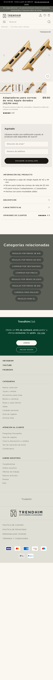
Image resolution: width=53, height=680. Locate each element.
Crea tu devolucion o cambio (16, 441)
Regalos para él (26, 299)
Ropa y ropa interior (12, 403)
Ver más (41, 333)
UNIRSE (26, 343)
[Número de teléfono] (26, 151)
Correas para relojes (26, 292)
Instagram (8, 361)
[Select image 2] (17, 87)
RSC (5, 483)
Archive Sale (8, 418)
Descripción (26, 200)
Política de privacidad (14, 529)
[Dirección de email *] (26, 144)
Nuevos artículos (10, 476)
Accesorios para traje (12, 395)
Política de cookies (13, 525)
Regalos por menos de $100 (26, 260)
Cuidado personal (11, 410)
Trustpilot (26, 499)
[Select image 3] (29, 87)
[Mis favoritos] (44, 16)
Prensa (6, 479)
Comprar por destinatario (26, 266)
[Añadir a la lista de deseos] (47, 76)
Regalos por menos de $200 (26, 279)
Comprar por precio (26, 273)
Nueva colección (10, 388)
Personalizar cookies (14, 534)
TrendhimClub (9, 464)
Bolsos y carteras (11, 399)
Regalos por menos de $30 (26, 253)
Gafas (5, 407)
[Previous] (4, 55)
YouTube (7, 365)
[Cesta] (48, 16)
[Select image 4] (40, 87)
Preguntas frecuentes (12, 433)
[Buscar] (29, 22)
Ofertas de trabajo (11, 472)
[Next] (49, 55)
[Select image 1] (5, 87)
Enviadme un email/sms (26, 161)
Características (26, 207)
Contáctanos (8, 449)
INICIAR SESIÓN (26, 350)
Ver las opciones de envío (14, 445)
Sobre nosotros (10, 468)
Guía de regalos (10, 414)
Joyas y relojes (9, 391)
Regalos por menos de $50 (26, 286)
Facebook (8, 370)
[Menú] (4, 22)
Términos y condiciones (15, 538)
